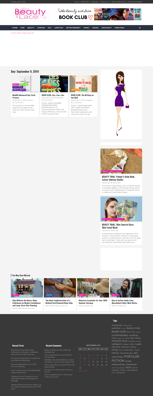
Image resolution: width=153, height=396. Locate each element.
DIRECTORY (85, 2)
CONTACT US (104, 2)
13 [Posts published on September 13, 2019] (97, 359)
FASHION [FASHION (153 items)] (116, 341)
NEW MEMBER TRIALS (119, 2)
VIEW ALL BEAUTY (19, 89)
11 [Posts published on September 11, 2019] (89, 359)
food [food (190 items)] (124, 341)
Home (77, 2)
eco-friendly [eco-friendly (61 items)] (126, 338)
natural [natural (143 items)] (115, 353)
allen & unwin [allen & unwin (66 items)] (127, 325)
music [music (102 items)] (136, 350)
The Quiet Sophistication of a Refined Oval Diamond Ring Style (59, 301)
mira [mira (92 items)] (120, 350)
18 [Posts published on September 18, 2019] (89, 362)
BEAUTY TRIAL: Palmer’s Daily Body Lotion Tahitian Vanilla (118, 178)
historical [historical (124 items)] (116, 347)
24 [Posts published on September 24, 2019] (85, 365)
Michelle (60, 98)
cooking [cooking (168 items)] (133, 335)
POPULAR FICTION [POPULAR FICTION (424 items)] (125, 358)
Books (54, 84)
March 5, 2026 (116, 306)
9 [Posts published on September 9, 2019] (80, 359)
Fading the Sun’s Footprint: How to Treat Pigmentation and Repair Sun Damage (24, 378)
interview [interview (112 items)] (125, 347)
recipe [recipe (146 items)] (128, 361)
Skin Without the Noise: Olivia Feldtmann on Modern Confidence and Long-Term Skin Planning (26, 303)
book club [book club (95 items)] (131, 332)
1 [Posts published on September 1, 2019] (106, 352)
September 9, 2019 (19, 100)
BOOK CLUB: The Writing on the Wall (82, 96)
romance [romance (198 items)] (131, 364)
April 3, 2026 (49, 306)
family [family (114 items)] (138, 338)
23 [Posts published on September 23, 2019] (80, 365)
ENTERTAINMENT (73, 28)
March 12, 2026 (84, 306)
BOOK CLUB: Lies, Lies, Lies (53, 95)
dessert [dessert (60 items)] (120, 338)
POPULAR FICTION (48, 89)
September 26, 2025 (109, 183)
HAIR (23, 28)
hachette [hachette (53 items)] (138, 341)
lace (119, 183)
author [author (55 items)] (124, 328)
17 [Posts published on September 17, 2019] (84, 362)
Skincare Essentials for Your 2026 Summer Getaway (93, 301)
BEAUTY (31, 28)
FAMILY (86, 28)
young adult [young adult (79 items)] (120, 372)
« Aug (80, 371)
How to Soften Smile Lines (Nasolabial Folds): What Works (124, 301)
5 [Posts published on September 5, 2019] (93, 355)
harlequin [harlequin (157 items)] (116, 344)
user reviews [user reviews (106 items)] (132, 370)
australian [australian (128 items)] (116, 328)
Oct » (86, 371)
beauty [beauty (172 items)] (130, 328)
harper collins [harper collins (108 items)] (128, 344)
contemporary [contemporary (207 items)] (120, 335)
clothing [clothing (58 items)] (138, 332)
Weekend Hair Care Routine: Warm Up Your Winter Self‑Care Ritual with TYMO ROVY (26, 387)
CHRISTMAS (119, 28)
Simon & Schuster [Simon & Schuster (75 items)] (118, 368)
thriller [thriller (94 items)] (123, 370)
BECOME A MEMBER (135, 2)
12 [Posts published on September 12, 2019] (93, 359)
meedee (89, 100)
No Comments (17, 103)
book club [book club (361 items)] (119, 331)
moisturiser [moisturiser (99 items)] (128, 350)
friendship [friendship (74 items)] (131, 341)
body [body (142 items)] (137, 328)
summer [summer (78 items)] (135, 368)
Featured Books (48, 87)
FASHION (41, 28)
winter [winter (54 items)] (113, 372)
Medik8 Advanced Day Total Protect (23, 96)
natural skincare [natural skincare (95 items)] (126, 353)
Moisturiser (17, 87)
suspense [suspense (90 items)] (115, 370)
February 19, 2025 (108, 231)
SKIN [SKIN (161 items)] (128, 367)
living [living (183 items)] (115, 349)
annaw (29, 100)
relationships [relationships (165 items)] (118, 364)
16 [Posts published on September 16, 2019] (80, 362)
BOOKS (96, 28)
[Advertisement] (76, 49)
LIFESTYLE (58, 28)
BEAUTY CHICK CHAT (117, 171)
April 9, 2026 (16, 308)
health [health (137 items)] (138, 344)
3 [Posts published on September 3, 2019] (84, 355)
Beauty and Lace (28, 308)
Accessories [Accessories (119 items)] (117, 325)
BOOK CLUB (46, 84)
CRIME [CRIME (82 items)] (114, 338)
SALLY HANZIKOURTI (52, 375)
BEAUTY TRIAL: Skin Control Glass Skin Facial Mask (118, 226)
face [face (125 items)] (132, 338)
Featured (24, 84)
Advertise (95, 2)
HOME (14, 28)
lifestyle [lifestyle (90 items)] (133, 347)
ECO (49, 28)
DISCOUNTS (106, 28)
